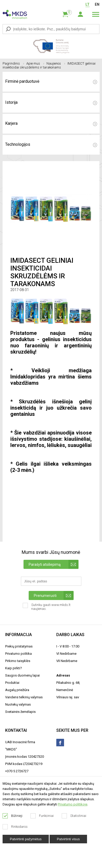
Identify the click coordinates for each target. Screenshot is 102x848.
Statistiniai (74, 815)
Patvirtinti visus (68, 839)
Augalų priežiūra (17, 690)
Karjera (51, 123)
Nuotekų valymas (18, 704)
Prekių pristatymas (19, 646)
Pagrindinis (13, 63)
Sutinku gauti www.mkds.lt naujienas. (46, 608)
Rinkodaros (15, 826)
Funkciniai (42, 815)
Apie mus (35, 63)
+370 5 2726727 (16, 771)
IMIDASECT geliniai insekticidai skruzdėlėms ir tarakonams (49, 65)
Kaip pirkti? (13, 668)
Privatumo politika (18, 654)
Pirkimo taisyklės (17, 661)
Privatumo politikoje (72, 804)
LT (87, 4)
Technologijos (51, 144)
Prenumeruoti (54, 595)
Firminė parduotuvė (51, 81)
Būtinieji (13, 815)
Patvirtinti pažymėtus (26, 839)
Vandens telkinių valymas (24, 697)
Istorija (51, 102)
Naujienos (55, 63)
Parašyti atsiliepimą (54, 564)
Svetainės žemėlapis (20, 712)
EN (97, 4)
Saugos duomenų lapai (22, 675)
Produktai (12, 683)
